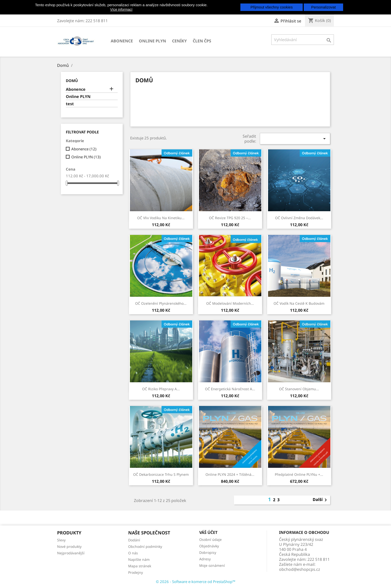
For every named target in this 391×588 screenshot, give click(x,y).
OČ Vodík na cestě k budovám (299, 303)
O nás (133, 553)
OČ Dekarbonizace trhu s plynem (161, 474)
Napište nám (139, 559)
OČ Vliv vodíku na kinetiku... (161, 217)
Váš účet (208, 532)
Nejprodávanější (71, 553)
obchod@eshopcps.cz (299, 569)
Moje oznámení (212, 565)
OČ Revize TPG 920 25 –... (230, 217)
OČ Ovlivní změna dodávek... (299, 217)
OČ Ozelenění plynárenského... (161, 303)
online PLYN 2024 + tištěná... (229, 474)
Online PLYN (152, 41)
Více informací (121, 9)
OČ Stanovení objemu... (299, 389)
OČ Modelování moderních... (230, 303)
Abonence (122, 41)
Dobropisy (207, 552)
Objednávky (209, 546)
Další (321, 500)
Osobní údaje (210, 539)
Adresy (205, 559)
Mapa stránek (139, 566)
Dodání (134, 540)
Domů (72, 80)
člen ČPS (202, 41)
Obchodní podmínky (145, 546)
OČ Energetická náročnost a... (230, 389)
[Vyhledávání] (302, 39)
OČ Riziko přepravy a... (161, 389)
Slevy (61, 540)
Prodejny (135, 572)
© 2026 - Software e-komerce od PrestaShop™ (195, 581)
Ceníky (179, 41)
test (70, 103)
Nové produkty (69, 546)
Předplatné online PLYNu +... (299, 474)
